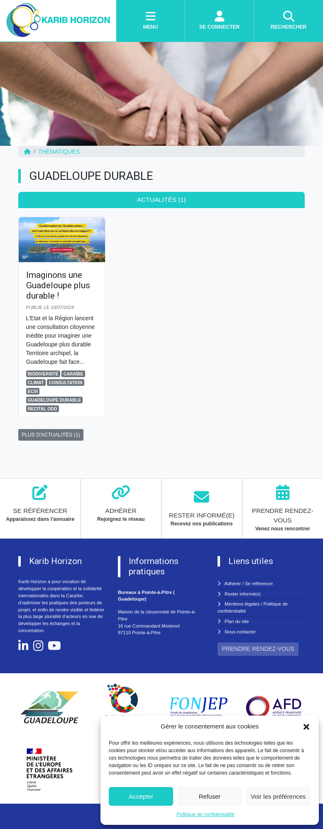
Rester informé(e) (243, 593)
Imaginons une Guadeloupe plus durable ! (58, 285)
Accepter (141, 796)
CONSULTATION (65, 382)
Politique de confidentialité (205, 814)
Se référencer (259, 583)
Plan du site (237, 621)
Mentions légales (242, 603)
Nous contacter (240, 631)
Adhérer (233, 583)
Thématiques (59, 151)
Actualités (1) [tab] (161, 199)
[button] (306, 726)
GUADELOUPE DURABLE (54, 399)
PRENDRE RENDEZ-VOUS (258, 648)
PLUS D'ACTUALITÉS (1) (51, 435)
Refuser (210, 796)
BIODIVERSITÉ (43, 373)
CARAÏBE (73, 373)
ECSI (33, 391)
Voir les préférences (278, 796)
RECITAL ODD (42, 408)
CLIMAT (36, 382)
